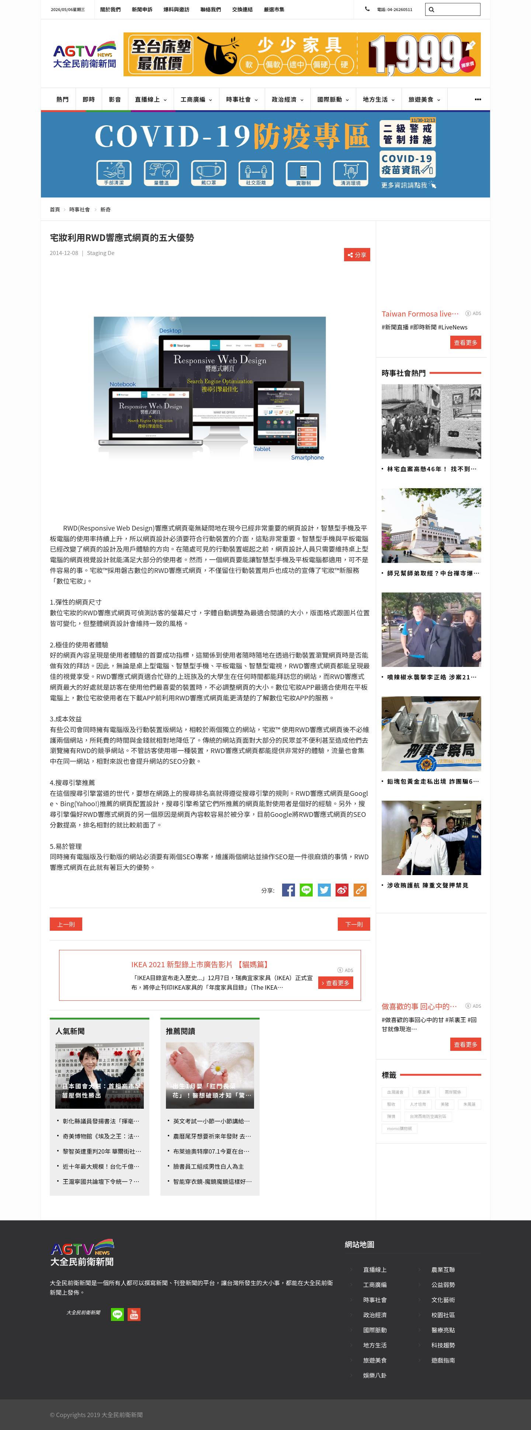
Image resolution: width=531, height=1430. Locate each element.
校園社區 (443, 1314)
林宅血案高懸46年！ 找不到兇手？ (432, 469)
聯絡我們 (211, 9)
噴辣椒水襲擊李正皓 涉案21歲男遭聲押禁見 (432, 677)
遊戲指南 (443, 1360)
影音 (115, 99)
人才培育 (418, 1104)
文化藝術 (443, 1299)
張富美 (424, 1092)
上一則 (66, 924)
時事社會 (242, 99)
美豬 (445, 1104)
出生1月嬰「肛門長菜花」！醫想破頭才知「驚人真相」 (212, 1090)
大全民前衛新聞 (83, 1312)
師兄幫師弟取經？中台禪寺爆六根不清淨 (433, 573)
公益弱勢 (443, 1284)
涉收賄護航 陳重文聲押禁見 (428, 885)
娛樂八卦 (375, 1375)
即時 (89, 99)
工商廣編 (197, 99)
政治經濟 (288, 99)
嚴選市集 (274, 9)
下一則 (354, 924)
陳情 (391, 1116)
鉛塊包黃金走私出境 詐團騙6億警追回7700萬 (433, 781)
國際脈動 (333, 99)
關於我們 (110, 9)
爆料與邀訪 (177, 9)
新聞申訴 (142, 9)
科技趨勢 (443, 1344)
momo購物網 (399, 1128)
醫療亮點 (443, 1329)
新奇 (105, 209)
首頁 (55, 209)
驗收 (391, 1104)
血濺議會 (395, 1092)
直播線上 (151, 99)
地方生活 (379, 99)
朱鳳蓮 (470, 1104)
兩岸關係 (453, 1092)
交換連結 (242, 9)
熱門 (62, 99)
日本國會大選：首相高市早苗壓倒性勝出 (102, 1090)
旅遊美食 (425, 99)
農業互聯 (443, 1269)
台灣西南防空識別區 (428, 1116)
